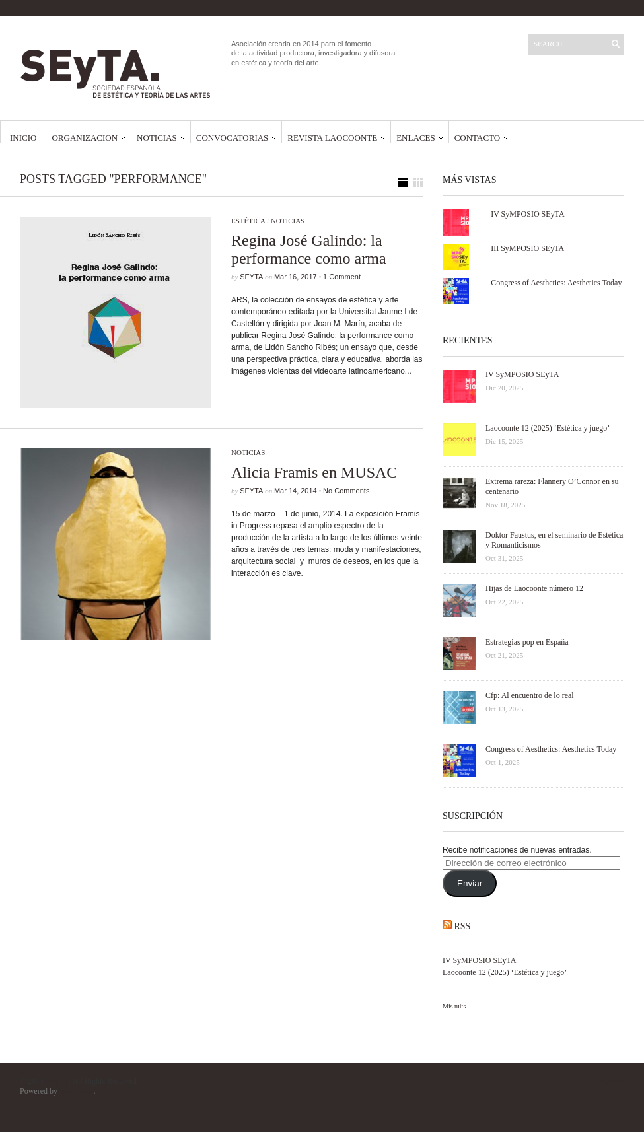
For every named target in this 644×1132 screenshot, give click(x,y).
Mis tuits (454, 1006)
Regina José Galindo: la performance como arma (308, 249)
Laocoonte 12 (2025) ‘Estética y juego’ (505, 972)
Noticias (157, 138)
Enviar (469, 883)
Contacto (477, 138)
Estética (248, 221)
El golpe (611, 1081)
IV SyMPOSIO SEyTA (528, 214)
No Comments (346, 491)
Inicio (23, 138)
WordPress (76, 1091)
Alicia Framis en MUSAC (314, 472)
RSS (462, 926)
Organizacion (85, 138)
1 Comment (342, 277)
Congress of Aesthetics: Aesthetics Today (556, 282)
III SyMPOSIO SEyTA (527, 248)
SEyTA (251, 277)
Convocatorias (232, 138)
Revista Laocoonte (332, 138)
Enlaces (415, 138)
